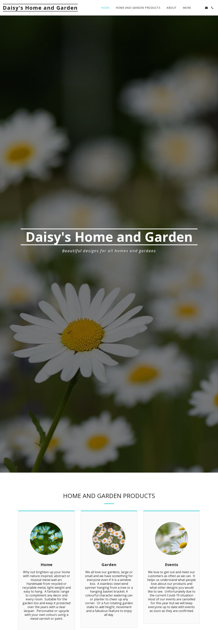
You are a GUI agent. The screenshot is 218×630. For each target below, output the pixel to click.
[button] (200, 7)
